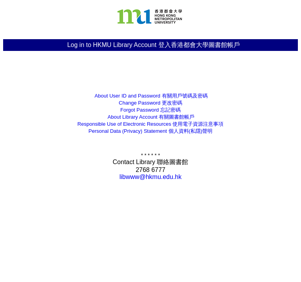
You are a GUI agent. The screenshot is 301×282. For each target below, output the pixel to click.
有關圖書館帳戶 (151, 117)
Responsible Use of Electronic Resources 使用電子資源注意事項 (151, 124)
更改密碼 (150, 103)
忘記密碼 (150, 110)
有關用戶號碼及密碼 (150, 96)
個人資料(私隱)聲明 (150, 131)
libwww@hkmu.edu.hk (151, 177)
